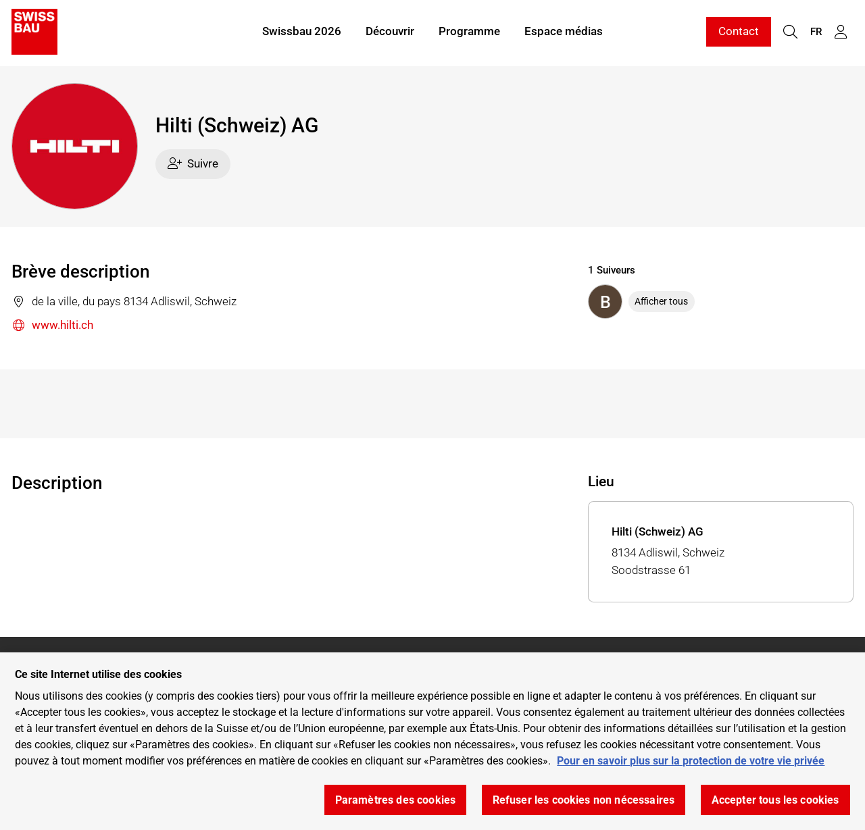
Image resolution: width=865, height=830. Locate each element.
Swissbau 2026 (301, 32)
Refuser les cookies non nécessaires (584, 800)
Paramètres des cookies (395, 800)
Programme (469, 32)
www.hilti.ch (52, 326)
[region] (432, 741)
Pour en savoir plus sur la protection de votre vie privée (690, 760)
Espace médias (563, 32)
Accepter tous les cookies (775, 800)
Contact (738, 32)
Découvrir (390, 32)
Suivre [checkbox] (193, 163)
